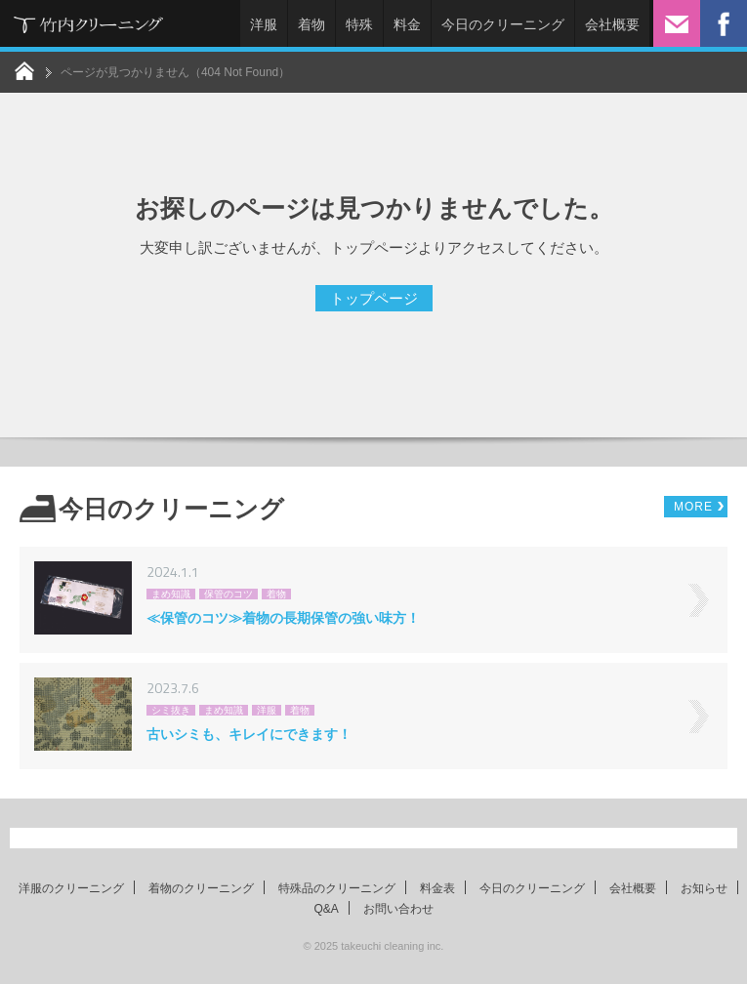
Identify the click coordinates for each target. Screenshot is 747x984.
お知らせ (704, 888)
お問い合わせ (398, 909)
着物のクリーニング (201, 888)
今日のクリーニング (502, 24)
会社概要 (612, 24)
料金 (407, 24)
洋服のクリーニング (71, 888)
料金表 (437, 888)
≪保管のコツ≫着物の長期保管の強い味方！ (283, 618)
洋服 (263, 24)
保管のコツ (228, 594)
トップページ (374, 298)
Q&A (325, 909)
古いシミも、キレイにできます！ (249, 734)
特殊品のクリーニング (336, 888)
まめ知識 (170, 594)
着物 (311, 24)
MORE (693, 506)
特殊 (359, 24)
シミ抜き (170, 710)
